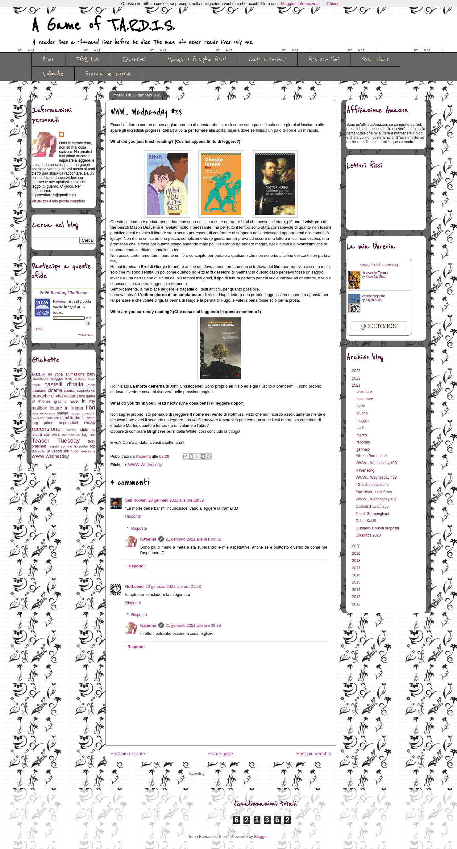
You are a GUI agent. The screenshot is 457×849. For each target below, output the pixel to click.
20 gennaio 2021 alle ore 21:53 (173, 586)
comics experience (79, 390)
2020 (356, 546)
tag (84, 434)
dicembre (364, 391)
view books (85, 335)
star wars (52, 434)
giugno (362, 413)
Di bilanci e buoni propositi (377, 528)
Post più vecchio (313, 753)
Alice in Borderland (371, 456)
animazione (74, 374)
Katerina (148, 539)
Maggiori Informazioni (300, 3)
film (82, 396)
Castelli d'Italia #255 (371, 506)
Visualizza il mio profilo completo (58, 201)
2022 (356, 378)
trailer (41, 451)
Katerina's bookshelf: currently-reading (379, 265)
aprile (361, 428)
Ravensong (364, 470)
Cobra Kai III (365, 521)
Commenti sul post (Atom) (229, 773)
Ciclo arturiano (267, 59)
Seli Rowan (136, 500)
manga (62, 413)
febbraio (363, 442)
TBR (92, 434)
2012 (356, 604)
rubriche (70, 429)
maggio (363, 420)
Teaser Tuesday (56, 440)
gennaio (363, 449)
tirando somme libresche (68, 446)
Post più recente (127, 753)
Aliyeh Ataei (373, 300)
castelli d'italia (64, 384)
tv (48, 450)
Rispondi (133, 516)
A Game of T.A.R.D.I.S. (103, 25)
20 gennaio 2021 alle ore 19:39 (176, 500)
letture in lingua (66, 407)
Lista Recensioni (43, 413)
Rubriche (53, 74)
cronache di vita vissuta (55, 395)
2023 (356, 371)
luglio (361, 406)
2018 (356, 560)
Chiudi (332, 3)
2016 (356, 575)
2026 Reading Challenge (63, 292)
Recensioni (134, 59)
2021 (356, 385)
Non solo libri (324, 59)
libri (90, 407)
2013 (356, 597)
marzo (362, 435)
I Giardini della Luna (371, 484)
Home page (220, 753)
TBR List (88, 59)
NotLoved (134, 586)
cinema (55, 390)
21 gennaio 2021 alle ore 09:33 (193, 625)
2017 (356, 568)
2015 (356, 582)
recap (89, 422)
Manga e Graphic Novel (197, 59)
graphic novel (66, 401)
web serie (88, 451)
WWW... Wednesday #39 (376, 463)
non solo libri (49, 418)
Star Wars (375, 59)
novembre (365, 399)
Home (48, 59)
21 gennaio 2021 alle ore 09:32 (193, 539)
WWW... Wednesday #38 (376, 477)
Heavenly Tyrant (375, 273)
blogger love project (68, 378)
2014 (356, 590)
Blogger (261, 836)
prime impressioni (61, 423)
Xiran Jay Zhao (376, 276)
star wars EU (71, 434)
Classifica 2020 (367, 535)
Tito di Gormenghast (372, 514)
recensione (46, 429)
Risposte (139, 528)
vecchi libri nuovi (65, 451)
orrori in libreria (72, 418)
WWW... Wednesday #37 (376, 499)
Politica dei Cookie (108, 74)
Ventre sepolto (373, 296)
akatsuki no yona (47, 374)
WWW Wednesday (145, 464)
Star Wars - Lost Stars (373, 492)
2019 (356, 553)
